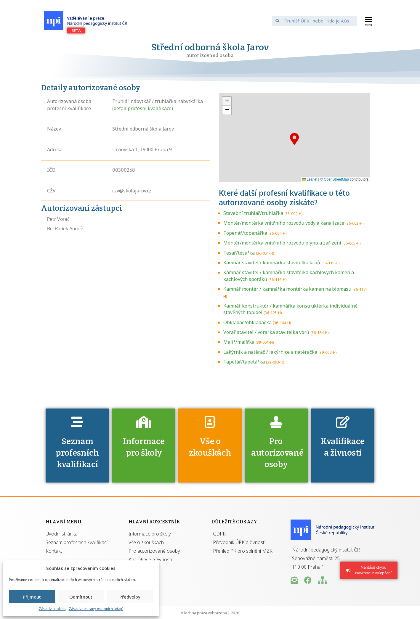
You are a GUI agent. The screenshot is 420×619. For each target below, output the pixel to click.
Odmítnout (80, 597)
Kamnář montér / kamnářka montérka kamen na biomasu (287, 289)
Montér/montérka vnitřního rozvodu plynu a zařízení (282, 242)
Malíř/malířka (238, 342)
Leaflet (309, 179)
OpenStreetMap (336, 179)
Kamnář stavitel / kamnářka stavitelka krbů (271, 262)
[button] (368, 20)
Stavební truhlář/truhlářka (253, 213)
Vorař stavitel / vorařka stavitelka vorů (266, 332)
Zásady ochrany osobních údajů (96, 608)
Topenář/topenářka (245, 233)
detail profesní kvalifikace (142, 108)
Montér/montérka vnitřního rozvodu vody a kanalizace (283, 223)
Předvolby (129, 597)
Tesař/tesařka (239, 253)
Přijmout (32, 597)
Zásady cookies (52, 608)
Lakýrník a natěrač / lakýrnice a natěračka (270, 352)
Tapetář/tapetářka (244, 361)
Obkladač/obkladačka (247, 322)
